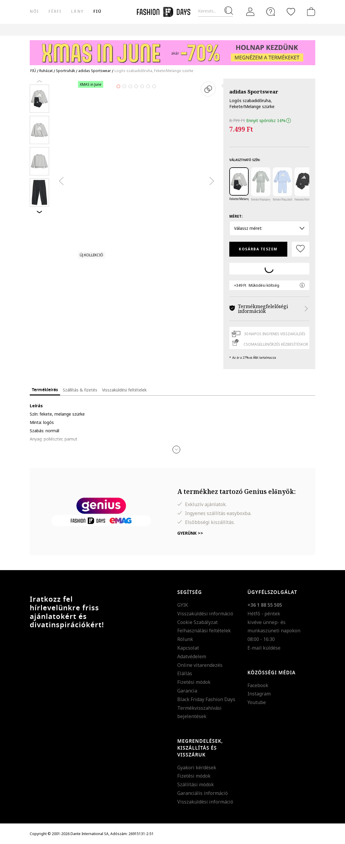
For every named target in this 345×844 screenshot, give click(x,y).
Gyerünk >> (190, 533)
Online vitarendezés (199, 665)
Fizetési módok (194, 682)
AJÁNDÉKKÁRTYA (248, 29)
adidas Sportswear (253, 91)
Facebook (257, 685)
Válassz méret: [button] (269, 228)
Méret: (236, 216)
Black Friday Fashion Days (206, 699)
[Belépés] (250, 12)
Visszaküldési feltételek (124, 390)
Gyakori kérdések (196, 767)
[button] (176, 449)
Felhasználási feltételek (204, 630)
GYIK (182, 605)
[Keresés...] (215, 11)
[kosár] (310, 11)
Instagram (259, 693)
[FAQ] (270, 11)
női (34, 11)
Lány (77, 11)
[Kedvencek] (290, 11)
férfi (55, 11)
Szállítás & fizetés (80, 390)
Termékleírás (45, 390)
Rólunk (185, 639)
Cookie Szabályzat (197, 622)
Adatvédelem (191, 656)
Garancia (187, 690)
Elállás (184, 673)
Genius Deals (166, 29)
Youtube (256, 702)
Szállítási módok (195, 784)
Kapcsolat (188, 648)
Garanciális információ (202, 793)
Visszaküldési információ (205, 613)
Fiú (97, 11)
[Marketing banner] (172, 50)
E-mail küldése (263, 648)
